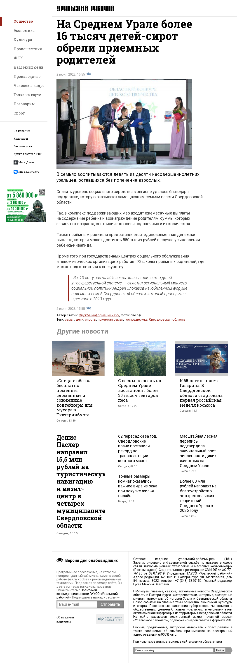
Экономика (24, 30)
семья (69, 324)
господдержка (136, 324)
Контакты (21, 138)
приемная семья (110, 324)
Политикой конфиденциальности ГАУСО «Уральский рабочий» (87, 593)
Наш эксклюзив (28, 67)
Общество (23, 21)
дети (79, 324)
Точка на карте (27, 94)
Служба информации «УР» (99, 320)
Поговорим (24, 103)
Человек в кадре (29, 85)
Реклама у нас (23, 146)
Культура (23, 39)
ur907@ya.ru (167, 634)
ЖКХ (18, 57)
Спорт (19, 113)
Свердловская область (167, 324)
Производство (27, 76)
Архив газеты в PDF (28, 154)
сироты (90, 324)
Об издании (22, 131)
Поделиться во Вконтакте (88, 78)
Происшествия (28, 48)
